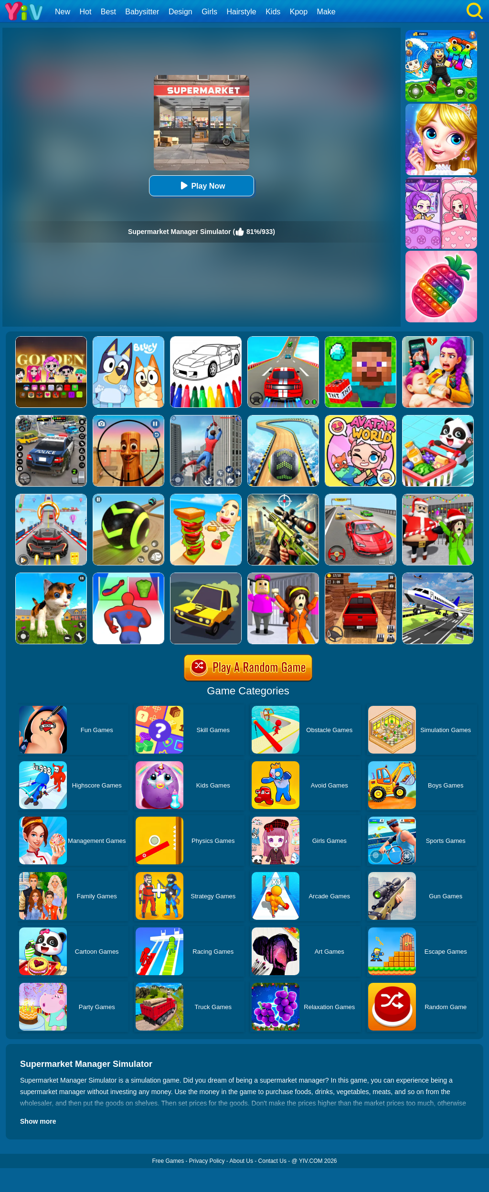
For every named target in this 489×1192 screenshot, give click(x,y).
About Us (241, 1161)
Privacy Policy (207, 1161)
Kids (273, 12)
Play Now (201, 186)
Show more (38, 1121)
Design (180, 12)
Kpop (299, 12)
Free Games (168, 1161)
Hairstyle (241, 12)
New (62, 12)
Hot (85, 12)
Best (108, 12)
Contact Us (272, 1161)
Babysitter (142, 12)
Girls (209, 12)
